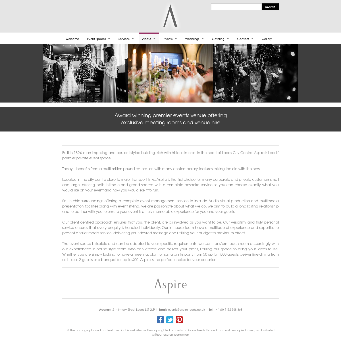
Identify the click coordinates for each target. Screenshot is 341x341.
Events (168, 39)
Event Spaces (96, 39)
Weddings (192, 39)
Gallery (267, 39)
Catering (218, 39)
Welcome (72, 39)
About (146, 39)
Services (124, 39)
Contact (243, 39)
